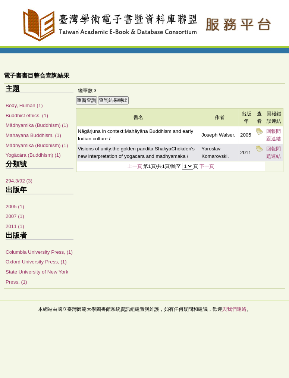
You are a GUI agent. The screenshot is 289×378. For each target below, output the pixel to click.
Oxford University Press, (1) (36, 262)
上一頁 (135, 166)
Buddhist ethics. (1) (27, 115)
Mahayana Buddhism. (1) (33, 135)
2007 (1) (15, 216)
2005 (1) (15, 206)
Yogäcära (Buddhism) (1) (33, 155)
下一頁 (207, 166)
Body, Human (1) (24, 105)
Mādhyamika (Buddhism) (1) (37, 125)
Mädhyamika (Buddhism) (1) (37, 145)
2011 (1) (15, 226)
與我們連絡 (234, 309)
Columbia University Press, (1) (39, 252)
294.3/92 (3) (19, 181)
